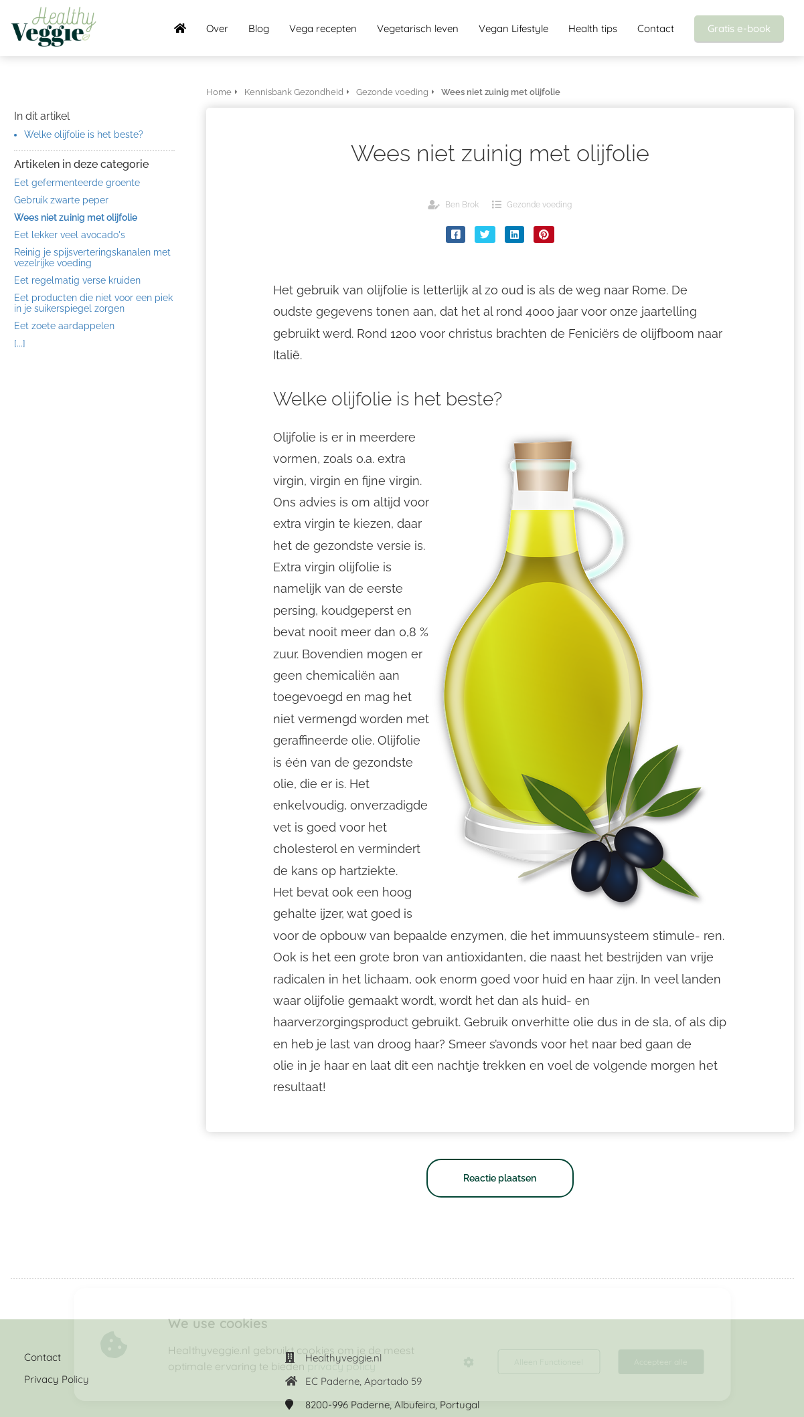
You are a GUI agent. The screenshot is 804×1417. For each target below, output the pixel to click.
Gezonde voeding (539, 204)
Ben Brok (462, 204)
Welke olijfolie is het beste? (83, 134)
